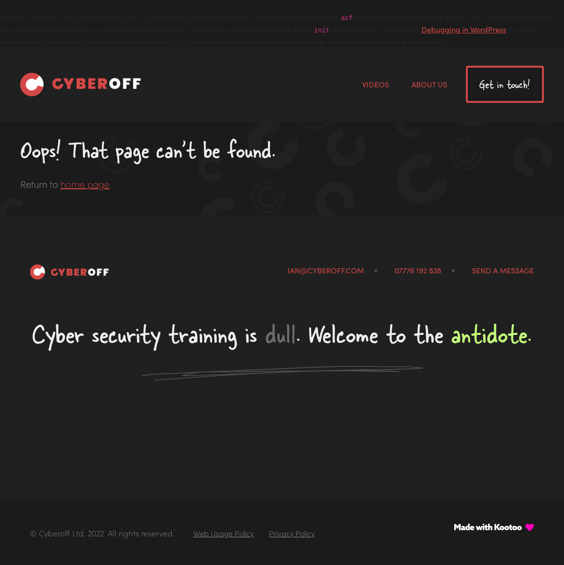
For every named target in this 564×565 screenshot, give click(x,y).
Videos (375, 84)
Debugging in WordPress (463, 29)
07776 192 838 (418, 270)
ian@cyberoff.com (326, 270)
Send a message (503, 270)
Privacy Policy (292, 533)
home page (85, 183)
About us (429, 84)
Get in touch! (504, 84)
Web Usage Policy (223, 533)
